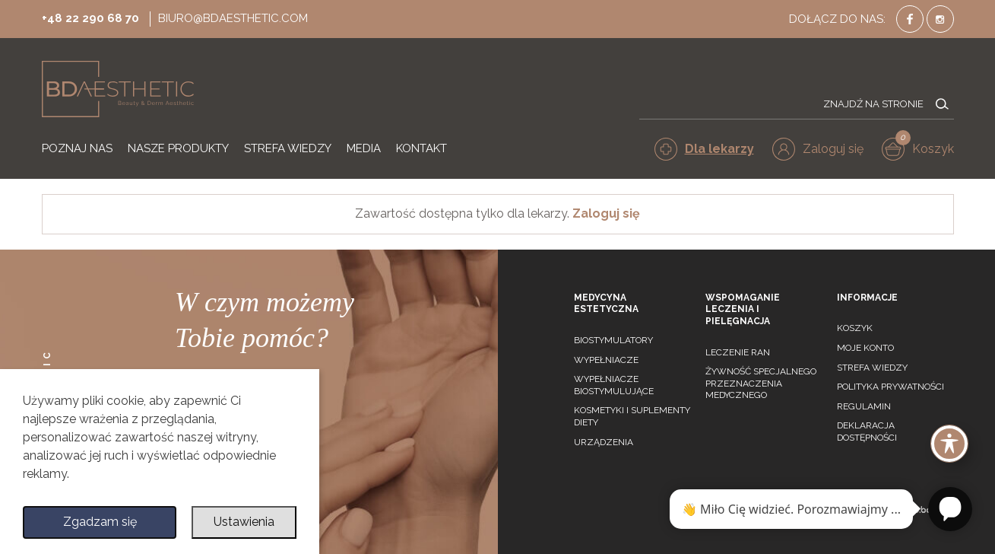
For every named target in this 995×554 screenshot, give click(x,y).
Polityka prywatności (890, 386)
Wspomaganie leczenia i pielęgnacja (742, 309)
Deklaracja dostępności (867, 431)
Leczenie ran (737, 352)
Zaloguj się (606, 213)
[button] (817, 149)
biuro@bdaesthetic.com (233, 18)
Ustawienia (244, 522)
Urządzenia (603, 442)
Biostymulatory (613, 340)
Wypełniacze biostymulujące (614, 385)
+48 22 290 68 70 (90, 18)
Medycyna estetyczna (606, 303)
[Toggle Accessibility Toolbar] (949, 443)
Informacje (867, 297)
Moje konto (865, 347)
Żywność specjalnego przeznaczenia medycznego (760, 383)
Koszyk (855, 328)
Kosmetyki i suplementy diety (632, 416)
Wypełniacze (606, 360)
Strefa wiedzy (872, 367)
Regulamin (864, 406)
